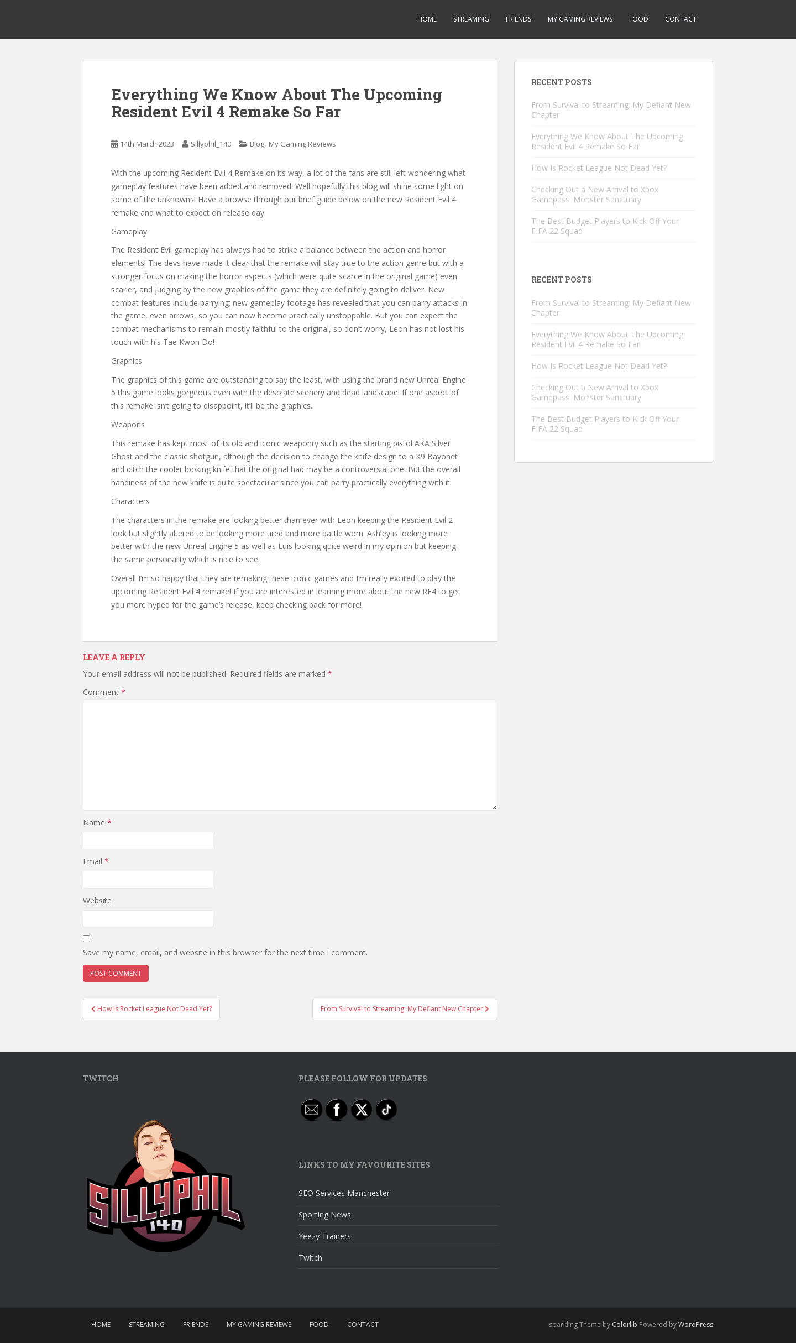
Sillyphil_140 (211, 144)
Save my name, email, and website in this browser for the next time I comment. (225, 952)
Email (96, 861)
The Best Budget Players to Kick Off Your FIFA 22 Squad (605, 226)
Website (97, 900)
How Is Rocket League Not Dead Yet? (599, 168)
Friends (518, 19)
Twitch (310, 1257)
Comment (104, 692)
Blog (257, 144)
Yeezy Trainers (324, 1236)
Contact (680, 19)
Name (97, 822)
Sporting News (324, 1214)
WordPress (695, 1324)
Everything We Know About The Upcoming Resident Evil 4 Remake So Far (607, 141)
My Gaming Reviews (580, 19)
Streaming (471, 19)
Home (427, 19)
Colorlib (624, 1324)
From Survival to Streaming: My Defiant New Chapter (611, 110)
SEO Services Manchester (344, 1193)
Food (638, 19)
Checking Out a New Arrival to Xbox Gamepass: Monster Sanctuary (594, 194)
